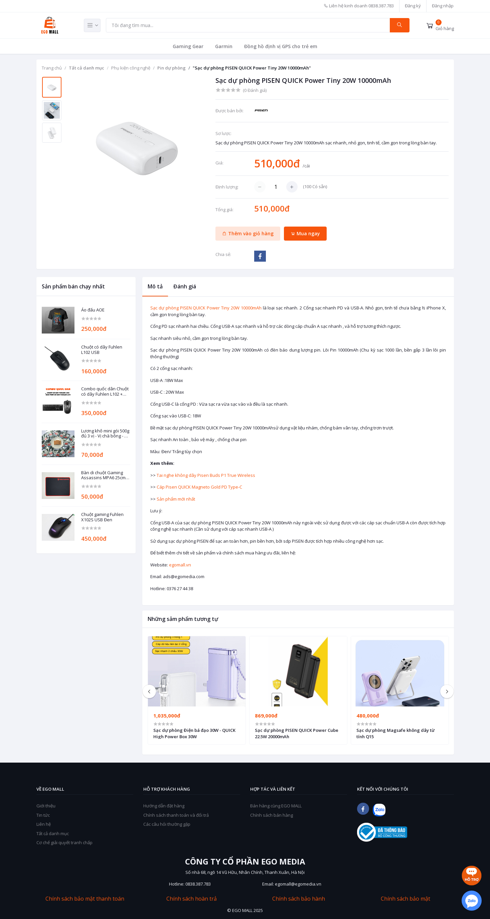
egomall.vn (180, 565)
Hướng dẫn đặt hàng (163, 806)
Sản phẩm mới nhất (176, 499)
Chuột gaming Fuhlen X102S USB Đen (102, 517)
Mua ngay (305, 233)
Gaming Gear (188, 46)
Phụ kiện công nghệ (130, 68)
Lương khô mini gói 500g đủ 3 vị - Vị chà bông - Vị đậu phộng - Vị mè (105, 433)
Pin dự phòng (171, 68)
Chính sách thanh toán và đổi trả (176, 815)
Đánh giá (184, 286)
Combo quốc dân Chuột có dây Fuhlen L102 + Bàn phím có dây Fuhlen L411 (105, 391)
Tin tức (43, 815)
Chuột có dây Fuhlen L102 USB (101, 350)
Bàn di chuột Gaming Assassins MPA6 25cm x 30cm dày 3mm (105, 475)
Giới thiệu (45, 806)
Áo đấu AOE (93, 310)
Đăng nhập (443, 6)
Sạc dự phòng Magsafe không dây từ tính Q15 (395, 733)
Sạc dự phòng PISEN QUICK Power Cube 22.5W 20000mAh (296, 733)
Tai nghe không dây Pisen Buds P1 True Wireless (206, 475)
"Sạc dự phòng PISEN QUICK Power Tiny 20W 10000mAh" (252, 68)
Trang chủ (52, 68)
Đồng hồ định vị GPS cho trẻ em (280, 46)
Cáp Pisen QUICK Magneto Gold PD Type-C (199, 487)
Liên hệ (43, 824)
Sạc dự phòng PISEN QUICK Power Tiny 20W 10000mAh (206, 308)
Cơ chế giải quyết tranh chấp (64, 842)
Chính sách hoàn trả (191, 899)
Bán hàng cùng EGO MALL (276, 806)
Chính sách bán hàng (271, 815)
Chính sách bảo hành (298, 899)
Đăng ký (413, 6)
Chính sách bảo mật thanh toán (84, 899)
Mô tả (155, 286)
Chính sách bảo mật (405, 899)
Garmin (223, 46)
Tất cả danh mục (86, 68)
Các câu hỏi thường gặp (166, 824)
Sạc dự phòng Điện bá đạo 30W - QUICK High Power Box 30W (194, 733)
